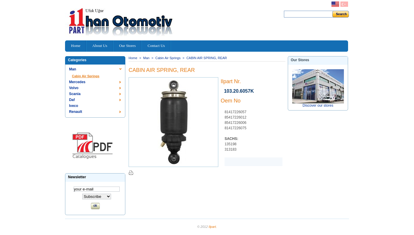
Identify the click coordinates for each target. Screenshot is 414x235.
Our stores (300, 60)
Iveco (73, 106)
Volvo (73, 88)
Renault (75, 112)
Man (72, 69)
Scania (74, 94)
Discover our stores (318, 105)
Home (133, 58)
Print (131, 173)
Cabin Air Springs (85, 76)
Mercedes (77, 82)
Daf (72, 100)
